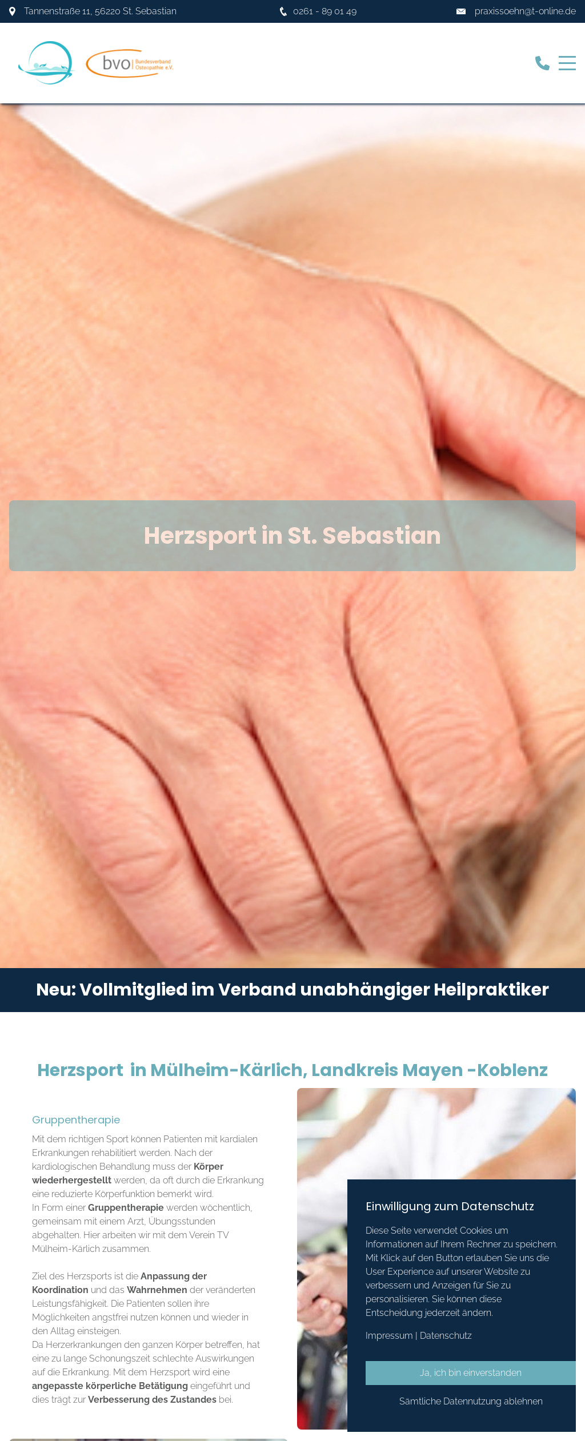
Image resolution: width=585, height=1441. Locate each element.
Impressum (389, 1335)
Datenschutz (446, 1335)
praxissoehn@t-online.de (525, 11)
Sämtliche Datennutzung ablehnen (471, 1401)
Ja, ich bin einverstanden (471, 1372)
